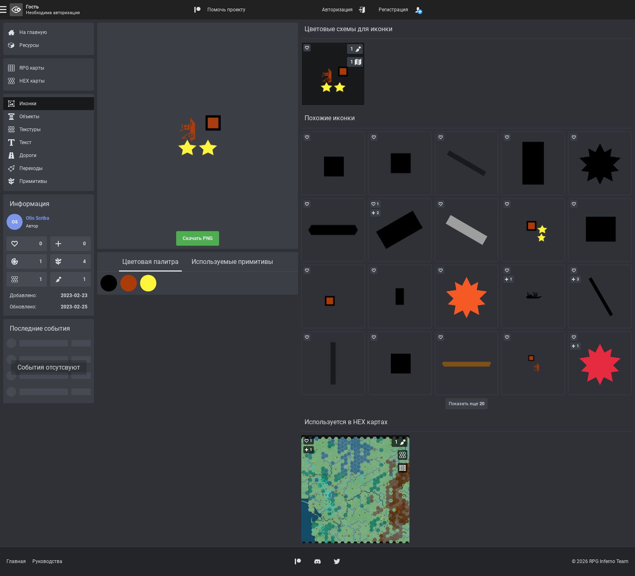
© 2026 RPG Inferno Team (600, 561)
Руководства (47, 561)
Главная (16, 561)
